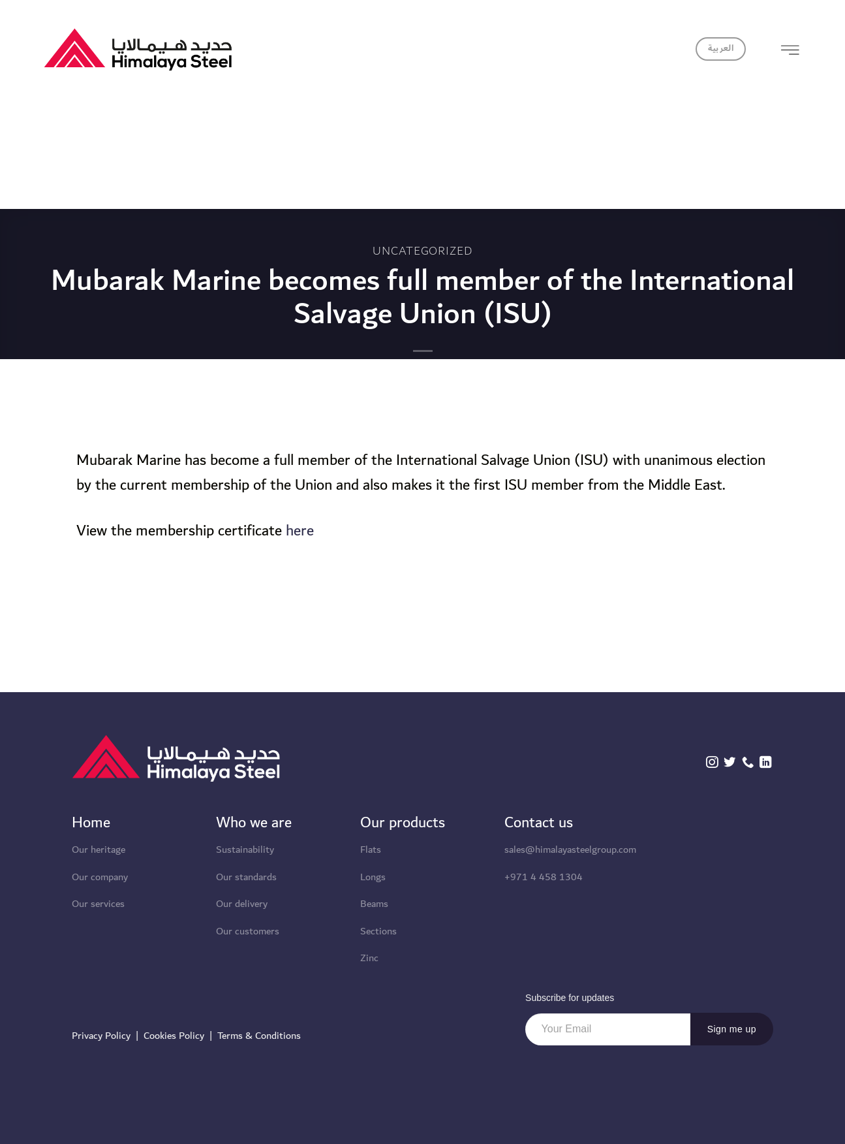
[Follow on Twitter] (729, 763)
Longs (373, 876)
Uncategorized (423, 251)
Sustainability (245, 849)
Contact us (538, 822)
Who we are (254, 822)
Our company (100, 876)
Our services (98, 903)
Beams (374, 903)
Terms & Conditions (259, 1035)
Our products (402, 822)
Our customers (247, 931)
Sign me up (731, 1029)
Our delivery (242, 903)
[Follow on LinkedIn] (765, 763)
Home (91, 822)
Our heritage (98, 849)
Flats (370, 849)
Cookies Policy (174, 1035)
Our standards (246, 876)
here (300, 530)
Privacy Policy (101, 1035)
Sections (378, 931)
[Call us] (748, 763)
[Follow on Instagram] (712, 763)
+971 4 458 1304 (543, 876)
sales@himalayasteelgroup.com (570, 849)
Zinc (369, 957)
